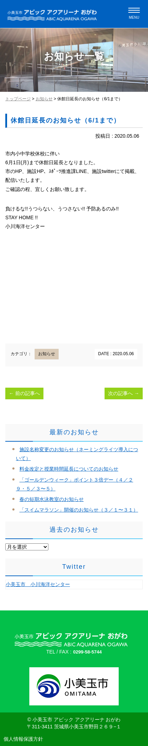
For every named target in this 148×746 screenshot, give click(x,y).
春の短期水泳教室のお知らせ (51, 499)
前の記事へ (24, 393)
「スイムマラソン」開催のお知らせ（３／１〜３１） (78, 510)
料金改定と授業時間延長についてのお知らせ (68, 469)
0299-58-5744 (87, 652)
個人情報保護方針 (23, 739)
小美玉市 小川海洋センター (38, 584)
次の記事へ (123, 393)
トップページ (18, 98)
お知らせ (44, 98)
